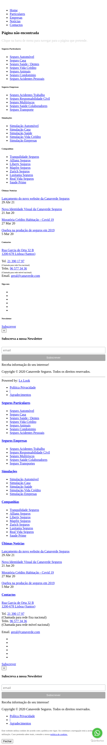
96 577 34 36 (18, 268)
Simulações (9, 471)
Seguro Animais (20, 71)
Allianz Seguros (20, 160)
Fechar (7, 741)
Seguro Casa (18, 60)
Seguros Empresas (14, 440)
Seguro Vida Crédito (23, 67)
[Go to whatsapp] (97, 733)
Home (14, 10)
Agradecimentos (20, 394)
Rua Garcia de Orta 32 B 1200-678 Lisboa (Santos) (18, 252)
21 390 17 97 (15, 261)
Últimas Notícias (13, 543)
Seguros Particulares (16, 403)
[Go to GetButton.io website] (97, 741)
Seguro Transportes (22, 463)
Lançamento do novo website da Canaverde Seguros (36, 198)
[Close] (4, 330)
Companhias (10, 502)
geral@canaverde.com (25, 275)
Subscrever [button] (9, 326)
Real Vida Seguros (22, 178)
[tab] (53, 418)
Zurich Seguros (20, 171)
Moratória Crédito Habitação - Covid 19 (28, 219)
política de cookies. (58, 734)
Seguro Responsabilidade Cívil (30, 98)
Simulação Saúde (21, 133)
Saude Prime (18, 182)
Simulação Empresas (23, 140)
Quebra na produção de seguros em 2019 (28, 230)
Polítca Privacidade (22, 716)
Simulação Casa (20, 129)
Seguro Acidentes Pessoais (27, 78)
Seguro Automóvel (22, 56)
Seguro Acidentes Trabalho (27, 95)
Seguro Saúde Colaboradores (28, 106)
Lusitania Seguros (21, 175)
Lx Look (24, 380)
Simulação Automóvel (24, 126)
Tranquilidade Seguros (24, 156)
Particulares (17, 14)
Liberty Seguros (20, 164)
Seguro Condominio (23, 75)
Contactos (16, 25)
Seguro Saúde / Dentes (24, 64)
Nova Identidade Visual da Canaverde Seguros (32, 209)
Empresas (16, 17)
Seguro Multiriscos (22, 102)
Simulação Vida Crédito (25, 137)
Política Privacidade (23, 387)
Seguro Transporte (22, 109)
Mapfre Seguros (20, 167)
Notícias (15, 21)
